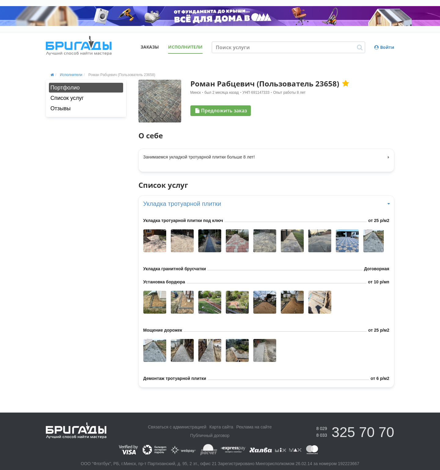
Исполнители (185, 47)
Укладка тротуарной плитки (266, 203)
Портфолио (65, 88)
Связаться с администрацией (177, 426)
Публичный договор (209, 435)
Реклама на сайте (254, 426)
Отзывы (60, 108)
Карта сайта (221, 426)
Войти (384, 47)
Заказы (150, 47)
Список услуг (67, 98)
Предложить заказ (221, 110)
